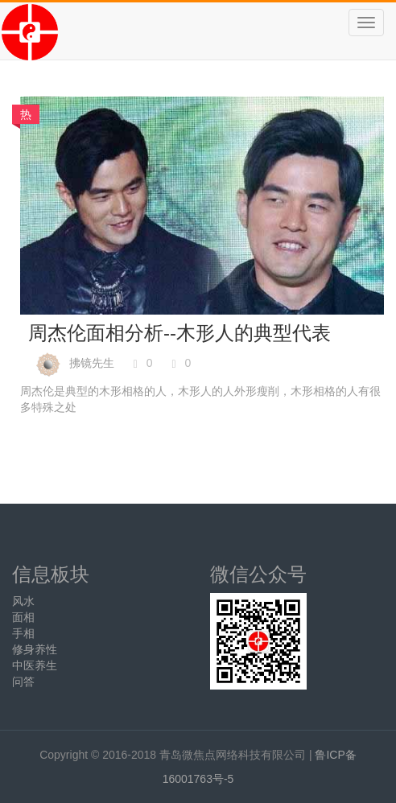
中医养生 (34, 665)
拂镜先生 (91, 362)
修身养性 (34, 649)
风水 (23, 601)
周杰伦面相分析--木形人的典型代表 (179, 333)
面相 (23, 617)
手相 (23, 633)
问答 (23, 681)
